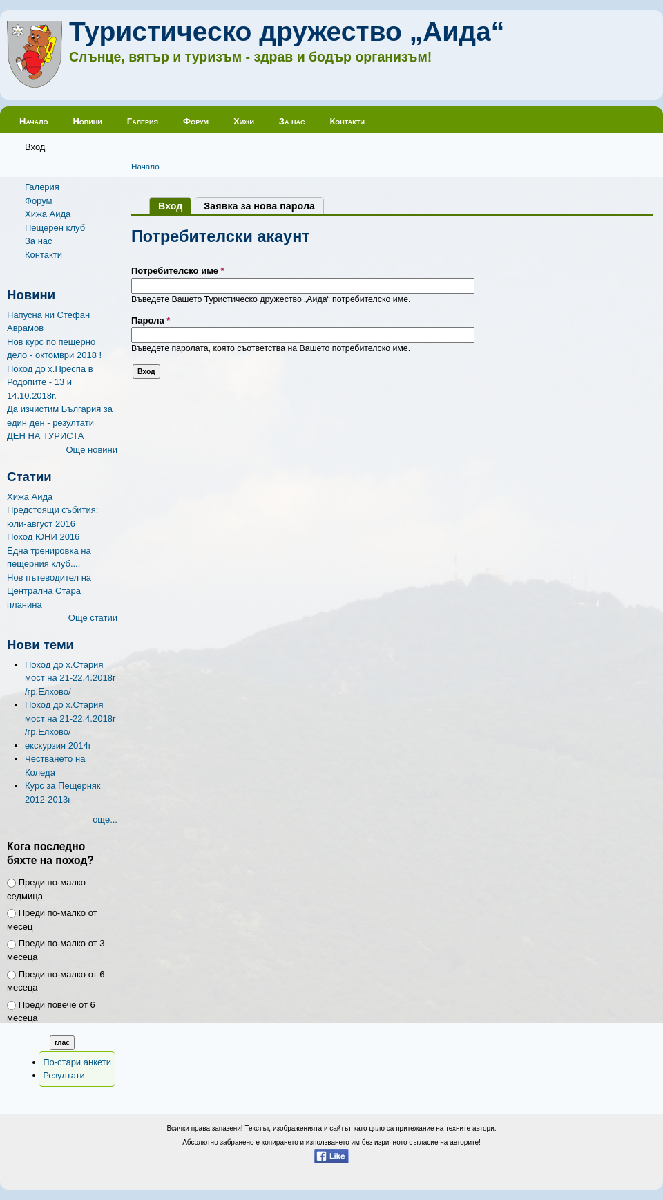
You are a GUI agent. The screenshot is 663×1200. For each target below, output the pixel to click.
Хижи (243, 121)
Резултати (64, 1075)
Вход (35, 147)
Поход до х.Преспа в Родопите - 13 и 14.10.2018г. (50, 382)
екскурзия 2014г (58, 745)
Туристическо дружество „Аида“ (286, 31)
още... (105, 819)
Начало (33, 121)
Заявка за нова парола (259, 206)
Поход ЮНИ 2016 (43, 537)
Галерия (142, 121)
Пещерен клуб (55, 228)
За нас (292, 121)
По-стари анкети (77, 1062)
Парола (150, 320)
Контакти (347, 121)
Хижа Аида (47, 214)
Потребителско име (177, 270)
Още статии (92, 617)
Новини (87, 121)
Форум (196, 121)
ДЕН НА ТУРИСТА (45, 436)
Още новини (91, 449)
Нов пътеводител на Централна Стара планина (49, 591)
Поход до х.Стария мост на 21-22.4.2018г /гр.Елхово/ (70, 678)
